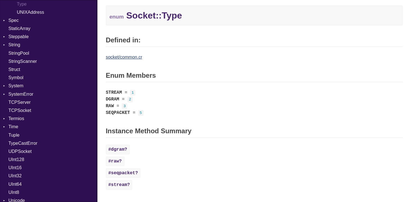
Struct (14, 69)
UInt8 (13, 192)
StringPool (18, 53)
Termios (16, 118)
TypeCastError (22, 143)
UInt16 (15, 167)
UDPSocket (20, 151)
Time (13, 126)
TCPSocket (19, 110)
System (15, 85)
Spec (13, 20)
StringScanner (22, 61)
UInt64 (15, 184)
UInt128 (16, 159)
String (14, 44)
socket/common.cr (124, 57)
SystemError (20, 94)
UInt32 (15, 175)
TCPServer (19, 102)
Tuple (13, 135)
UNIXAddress (30, 12)
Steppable (18, 36)
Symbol (15, 77)
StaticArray (19, 28)
